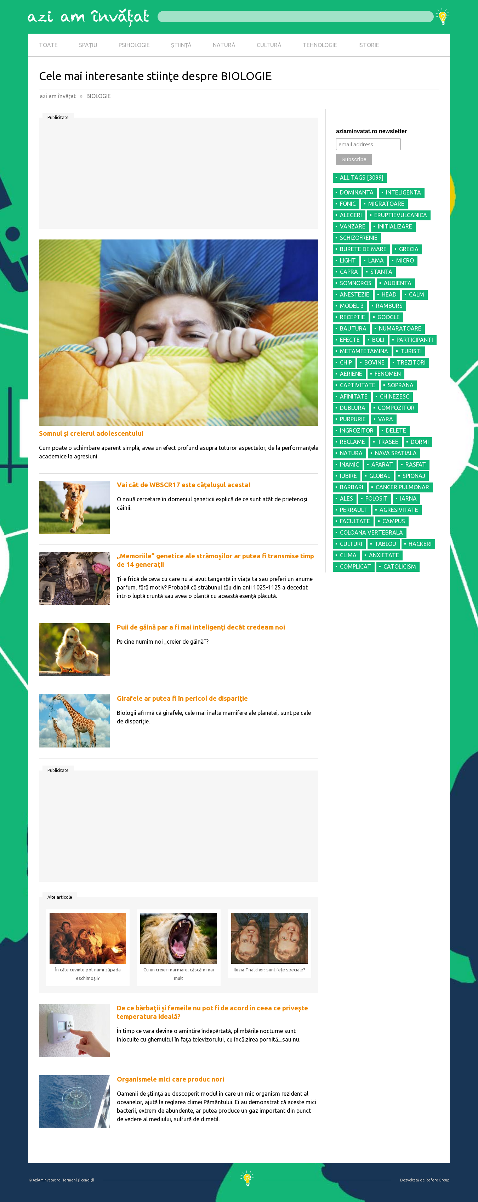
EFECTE (350, 340)
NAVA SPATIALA (396, 453)
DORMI (420, 442)
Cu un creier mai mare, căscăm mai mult (178, 974)
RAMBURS (389, 306)
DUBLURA (352, 408)
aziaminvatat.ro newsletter (371, 131)
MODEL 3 (352, 306)
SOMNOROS (355, 283)
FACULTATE (355, 521)
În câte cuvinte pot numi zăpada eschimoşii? (88, 974)
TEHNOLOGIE (320, 45)
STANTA (381, 272)
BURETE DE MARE (363, 249)
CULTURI (351, 544)
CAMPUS (393, 521)
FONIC (348, 204)
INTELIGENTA (403, 192)
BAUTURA (353, 328)
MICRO (405, 260)
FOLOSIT (376, 498)
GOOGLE (388, 317)
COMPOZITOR (396, 408)
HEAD (389, 294)
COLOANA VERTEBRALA (371, 532)
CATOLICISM (399, 566)
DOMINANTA (357, 192)
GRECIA (409, 249)
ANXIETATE (384, 555)
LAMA (376, 260)
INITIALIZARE (395, 226)
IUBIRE (348, 476)
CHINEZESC (394, 396)
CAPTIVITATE (357, 385)
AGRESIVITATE (399, 510)
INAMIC (349, 464)
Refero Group (437, 1180)
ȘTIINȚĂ (181, 45)
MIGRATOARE (386, 204)
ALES (346, 498)
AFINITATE (354, 396)
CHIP (346, 362)
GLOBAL (379, 476)
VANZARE (352, 226)
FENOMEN (388, 374)
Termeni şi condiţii (78, 1180)
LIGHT (348, 260)
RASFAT (415, 464)
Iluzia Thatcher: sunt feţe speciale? (269, 969)
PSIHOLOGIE (134, 45)
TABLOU (385, 544)
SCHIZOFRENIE (358, 238)
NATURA (351, 453)
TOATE (48, 45)
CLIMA (348, 555)
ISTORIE (368, 45)
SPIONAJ (414, 476)
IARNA (408, 498)
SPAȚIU (88, 45)
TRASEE (387, 442)
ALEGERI (351, 215)
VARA (385, 419)
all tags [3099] (361, 177)
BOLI (378, 340)
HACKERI (420, 544)
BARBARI (351, 487)
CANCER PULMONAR (402, 487)
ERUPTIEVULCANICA (400, 215)
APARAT (382, 464)
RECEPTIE (352, 317)
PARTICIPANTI (415, 340)
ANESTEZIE (354, 294)
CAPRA (349, 272)
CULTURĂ (269, 45)
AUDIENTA (397, 283)
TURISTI (411, 351)
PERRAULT (353, 510)
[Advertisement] (178, 175)
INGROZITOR (357, 430)
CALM (416, 294)
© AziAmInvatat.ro (44, 1180)
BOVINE (374, 362)
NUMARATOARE (400, 328)
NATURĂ (224, 45)
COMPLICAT (355, 566)
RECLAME (352, 442)
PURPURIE (353, 419)
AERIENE (351, 374)
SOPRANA (401, 385)
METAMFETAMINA (364, 351)
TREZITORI (411, 362)
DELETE (396, 430)
